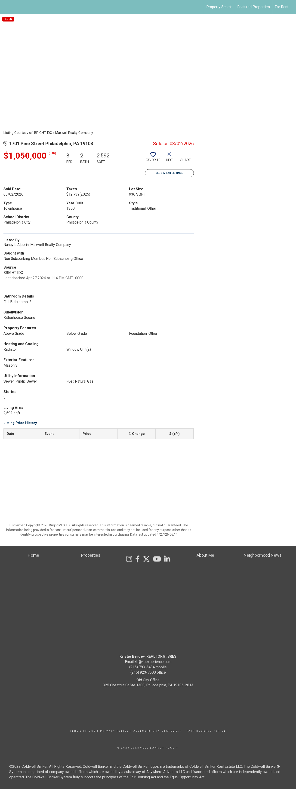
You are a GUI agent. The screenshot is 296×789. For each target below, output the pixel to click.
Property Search (219, 7)
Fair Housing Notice (206, 731)
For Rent (281, 7)
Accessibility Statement (157, 731)
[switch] (153, 159)
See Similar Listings (169, 173)
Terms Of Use (83, 731)
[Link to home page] (5, 7)
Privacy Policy (114, 731)
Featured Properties (253, 7)
